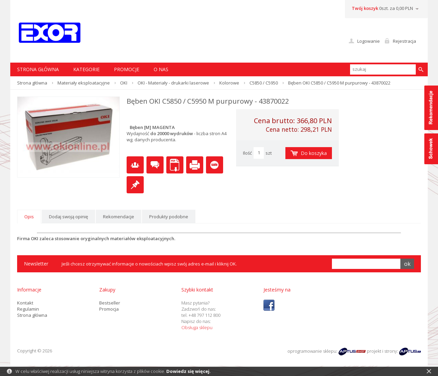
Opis (29, 216)
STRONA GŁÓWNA (38, 69)
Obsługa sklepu (196, 327)
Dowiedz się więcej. (188, 371)
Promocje (126, 69)
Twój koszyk (365, 8)
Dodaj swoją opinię (68, 216)
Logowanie (368, 41)
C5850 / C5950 (263, 83)
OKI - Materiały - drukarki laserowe (173, 83)
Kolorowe (229, 83)
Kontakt (25, 303)
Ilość (247, 153)
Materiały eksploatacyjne (83, 83)
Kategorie (86, 69)
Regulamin (28, 309)
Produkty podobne (168, 216)
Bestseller (109, 303)
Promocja (109, 309)
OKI (123, 83)
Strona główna (32, 83)
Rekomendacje (118, 216)
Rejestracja (404, 41)
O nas (161, 69)
